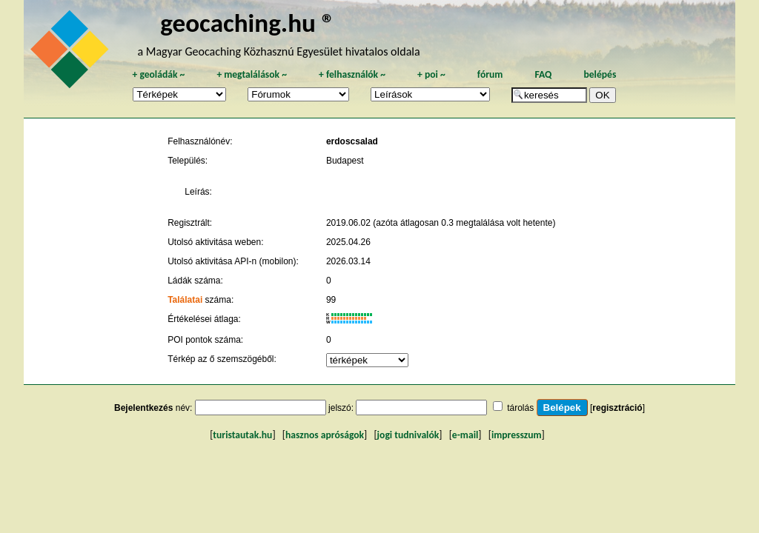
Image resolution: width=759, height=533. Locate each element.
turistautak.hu (242, 435)
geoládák (158, 74)
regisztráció (617, 408)
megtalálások (251, 74)
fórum (490, 74)
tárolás (520, 408)
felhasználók (352, 74)
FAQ (542, 74)
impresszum (516, 435)
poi (431, 74)
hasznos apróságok (324, 435)
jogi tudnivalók (408, 435)
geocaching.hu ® (247, 22)
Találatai (185, 300)
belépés (599, 74)
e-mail (465, 435)
